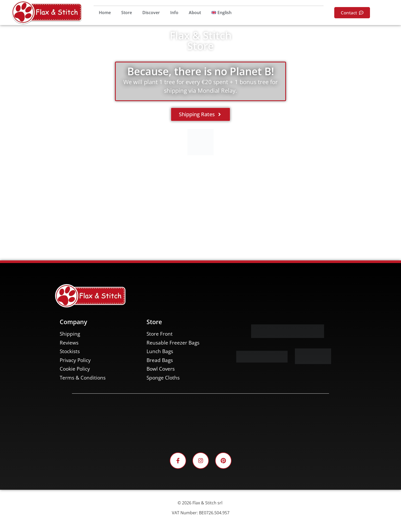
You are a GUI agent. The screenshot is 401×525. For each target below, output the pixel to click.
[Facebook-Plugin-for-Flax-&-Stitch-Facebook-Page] (200, 422)
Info (174, 12)
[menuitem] (221, 13)
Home (105, 12)
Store (126, 12)
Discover (151, 12)
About (195, 12)
